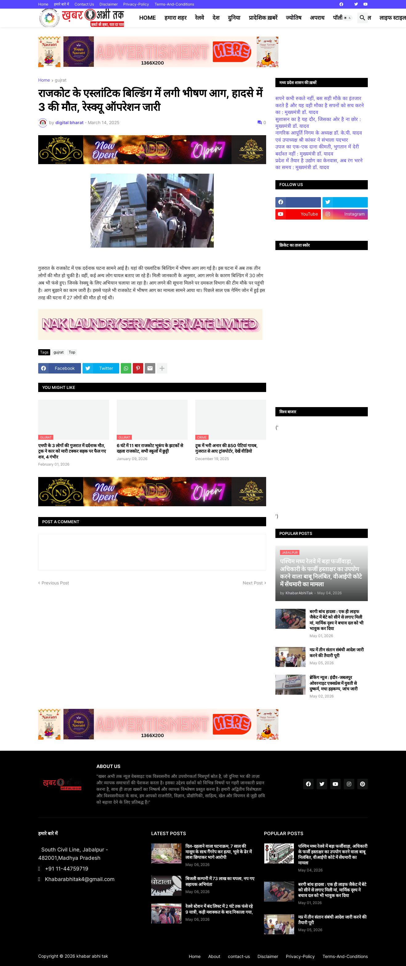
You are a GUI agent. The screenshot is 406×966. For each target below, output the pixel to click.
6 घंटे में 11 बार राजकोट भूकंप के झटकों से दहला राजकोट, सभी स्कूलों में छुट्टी (150, 448)
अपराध (317, 17)
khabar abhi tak (92, 956)
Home (43, 4)
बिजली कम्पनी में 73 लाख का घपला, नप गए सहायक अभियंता (219, 881)
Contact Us (84, 4)
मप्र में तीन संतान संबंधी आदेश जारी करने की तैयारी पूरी (337, 652)
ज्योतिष (293, 17)
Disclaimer (108, 4)
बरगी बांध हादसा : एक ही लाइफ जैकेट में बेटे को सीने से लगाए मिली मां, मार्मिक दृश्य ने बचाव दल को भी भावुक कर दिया (336, 620)
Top (72, 352)
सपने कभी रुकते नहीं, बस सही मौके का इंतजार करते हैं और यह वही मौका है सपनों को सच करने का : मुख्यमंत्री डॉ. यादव (319, 105)
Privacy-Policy (136, 4)
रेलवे (199, 17)
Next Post (253, 582)
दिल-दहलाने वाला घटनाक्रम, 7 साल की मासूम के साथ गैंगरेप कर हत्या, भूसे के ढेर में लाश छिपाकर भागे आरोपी (218, 851)
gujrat (61, 80)
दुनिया (234, 17)
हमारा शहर (175, 17)
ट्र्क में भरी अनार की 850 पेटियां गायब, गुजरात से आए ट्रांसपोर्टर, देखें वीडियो (226, 448)
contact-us (239, 956)
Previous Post (55, 582)
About (214, 956)
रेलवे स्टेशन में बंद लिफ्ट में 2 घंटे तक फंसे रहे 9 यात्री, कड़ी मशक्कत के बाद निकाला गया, (219, 908)
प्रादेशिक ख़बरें (263, 17)
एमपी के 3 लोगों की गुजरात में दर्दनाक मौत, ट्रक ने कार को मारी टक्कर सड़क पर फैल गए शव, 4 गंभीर (72, 451)
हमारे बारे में (61, 4)
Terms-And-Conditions (174, 4)
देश (216, 17)
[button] (347, 18)
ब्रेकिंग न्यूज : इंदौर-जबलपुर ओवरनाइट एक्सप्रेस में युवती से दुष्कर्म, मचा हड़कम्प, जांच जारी (334, 683)
